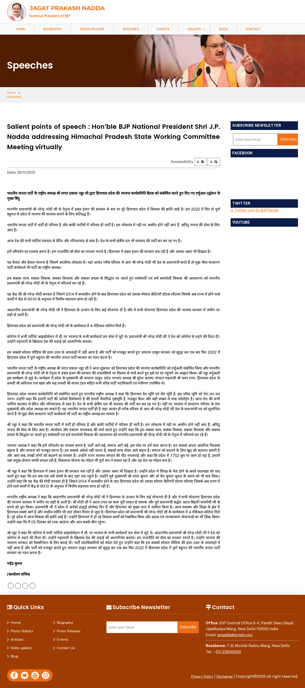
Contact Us (66, 644)
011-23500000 (228, 648)
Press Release (92, 29)
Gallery (194, 29)
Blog (223, 29)
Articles (17, 636)
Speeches (130, 29)
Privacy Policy (198, 673)
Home (20, 29)
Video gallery (21, 644)
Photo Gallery (22, 627)
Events (163, 29)
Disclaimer (223, 673)
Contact (253, 29)
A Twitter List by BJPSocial (254, 206)
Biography (52, 29)
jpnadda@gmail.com (234, 631)
